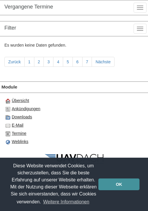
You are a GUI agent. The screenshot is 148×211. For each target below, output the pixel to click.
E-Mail (14, 125)
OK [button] (119, 184)
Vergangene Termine (28, 7)
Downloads (19, 117)
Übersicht (17, 100)
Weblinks (17, 141)
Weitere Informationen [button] (66, 201)
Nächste (102, 61)
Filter (10, 28)
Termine (16, 133)
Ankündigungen (23, 109)
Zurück (14, 61)
